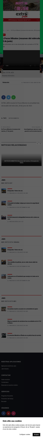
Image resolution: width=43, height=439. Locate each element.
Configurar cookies (24, 434)
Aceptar (36, 434)
